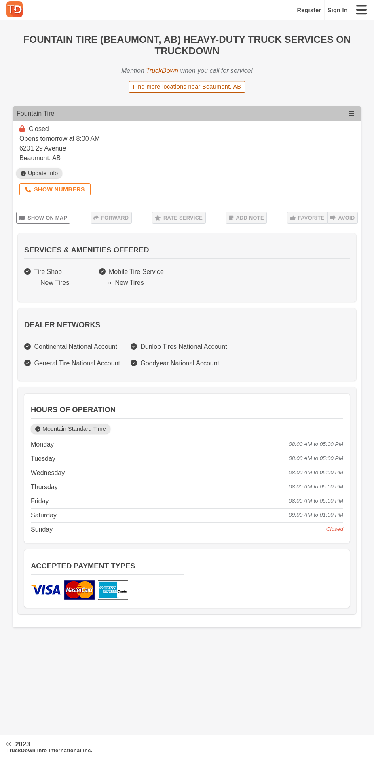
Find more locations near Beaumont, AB (187, 86)
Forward (111, 218)
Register (309, 10)
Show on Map (43, 218)
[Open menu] (351, 113)
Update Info (39, 173)
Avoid (342, 218)
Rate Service (179, 218)
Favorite (307, 218)
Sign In (338, 10)
